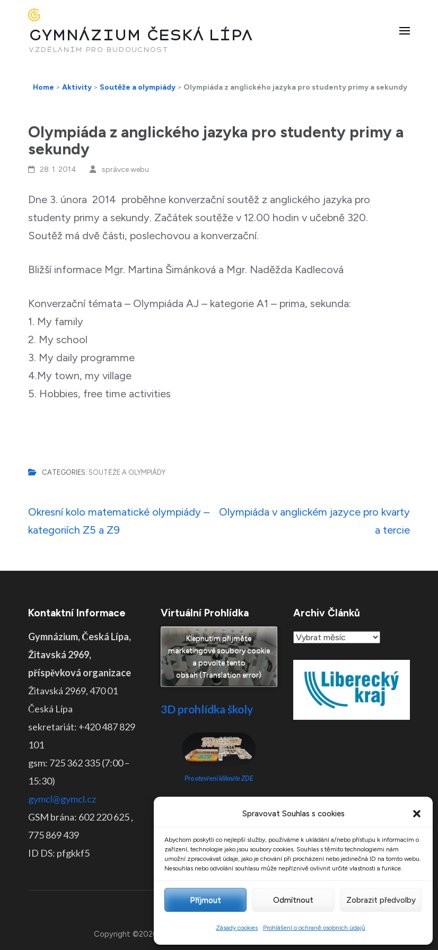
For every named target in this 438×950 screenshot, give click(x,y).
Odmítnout (293, 900)
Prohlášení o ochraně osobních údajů (314, 927)
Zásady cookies (237, 927)
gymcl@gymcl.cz (62, 799)
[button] (416, 813)
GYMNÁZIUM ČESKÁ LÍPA (140, 35)
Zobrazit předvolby (381, 900)
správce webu (125, 169)
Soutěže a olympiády (127, 472)
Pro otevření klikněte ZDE (219, 778)
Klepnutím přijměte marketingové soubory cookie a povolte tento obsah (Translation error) (219, 656)
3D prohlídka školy (207, 709)
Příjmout (205, 900)
